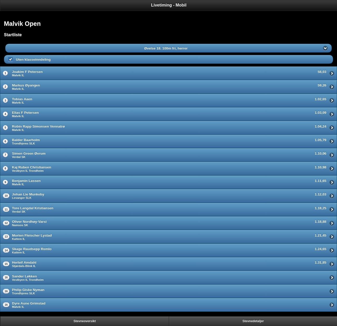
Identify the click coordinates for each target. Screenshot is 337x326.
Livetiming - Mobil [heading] (168, 5)
